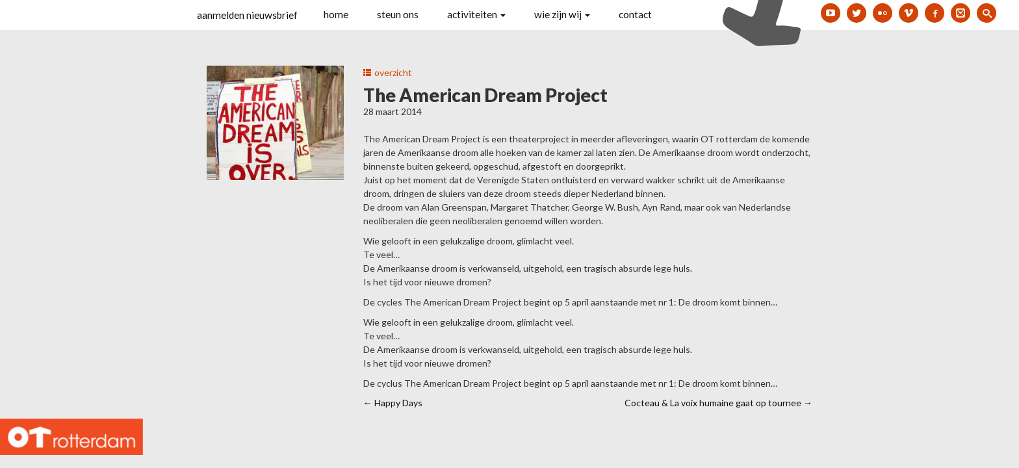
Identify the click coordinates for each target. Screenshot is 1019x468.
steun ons (398, 14)
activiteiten (476, 14)
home (336, 14)
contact (635, 14)
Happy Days (392, 402)
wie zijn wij (562, 14)
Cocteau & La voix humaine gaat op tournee (718, 402)
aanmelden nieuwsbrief (247, 15)
